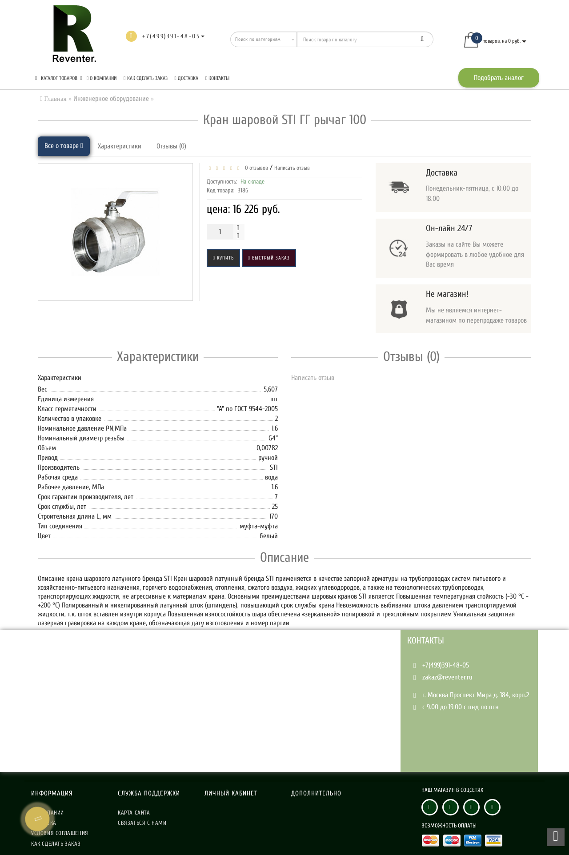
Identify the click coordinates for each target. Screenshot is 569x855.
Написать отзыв (292, 167)
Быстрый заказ (269, 258)
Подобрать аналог (499, 78)
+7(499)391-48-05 (445, 665)
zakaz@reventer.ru (447, 677)
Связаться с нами (142, 822)
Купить (223, 258)
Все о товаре (63, 146)
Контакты (217, 78)
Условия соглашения (59, 833)
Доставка (186, 78)
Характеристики (119, 146)
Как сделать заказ (145, 78)
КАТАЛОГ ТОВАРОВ (58, 78)
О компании (101, 78)
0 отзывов (255, 167)
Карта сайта (134, 812)
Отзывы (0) (171, 146)
